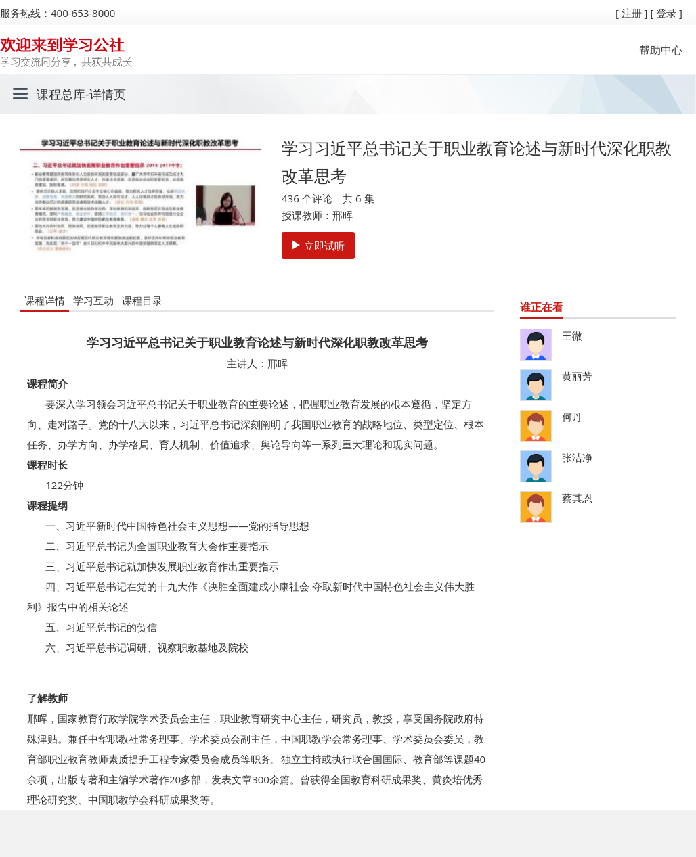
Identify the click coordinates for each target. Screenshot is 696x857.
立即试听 (318, 245)
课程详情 (44, 300)
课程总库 (61, 94)
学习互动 (93, 300)
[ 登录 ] (666, 13)
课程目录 (142, 300)
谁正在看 (541, 307)
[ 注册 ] (631, 13)
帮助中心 (660, 50)
